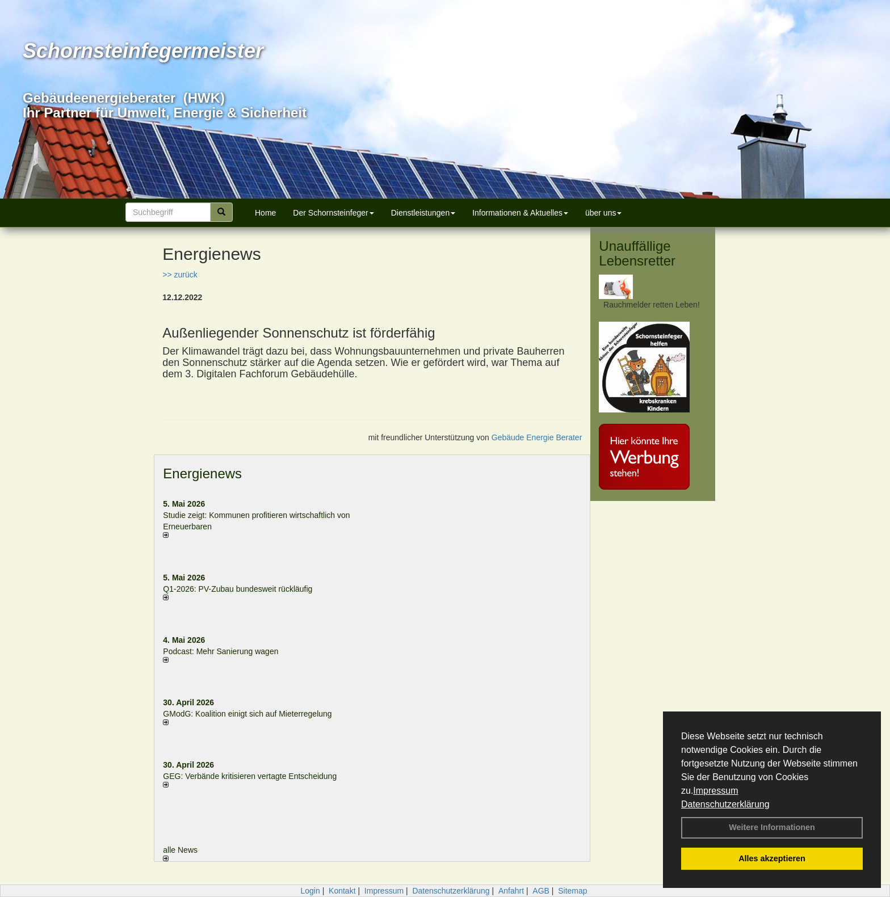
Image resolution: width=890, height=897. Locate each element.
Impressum (715, 790)
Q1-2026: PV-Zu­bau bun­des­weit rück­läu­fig (237, 588)
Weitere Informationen (772, 827)
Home (265, 212)
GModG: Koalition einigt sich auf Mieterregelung (247, 713)
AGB (540, 890)
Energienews (202, 473)
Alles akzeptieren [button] (771, 858)
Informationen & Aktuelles (520, 212)
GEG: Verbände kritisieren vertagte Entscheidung (250, 776)
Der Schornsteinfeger (333, 212)
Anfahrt (511, 890)
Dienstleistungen (423, 212)
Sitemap (572, 890)
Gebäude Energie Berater (537, 437)
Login (310, 890)
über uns (603, 212)
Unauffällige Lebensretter (637, 253)
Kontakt (342, 890)
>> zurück (179, 274)
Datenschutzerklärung (725, 804)
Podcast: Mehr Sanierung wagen (220, 651)
